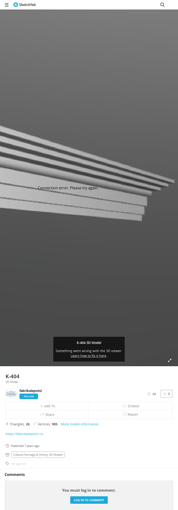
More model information (80, 424)
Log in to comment (89, 500)
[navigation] (7, 4)
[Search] (162, 4)
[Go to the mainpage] (24, 4)
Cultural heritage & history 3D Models (38, 454)
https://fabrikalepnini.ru (24, 434)
